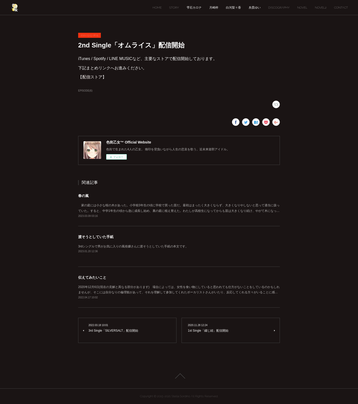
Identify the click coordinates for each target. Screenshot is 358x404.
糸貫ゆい (255, 7)
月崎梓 (213, 7)
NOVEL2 (320, 7)
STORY (174, 7)
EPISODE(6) (85, 90)
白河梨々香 (233, 7)
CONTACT (341, 7)
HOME (157, 7)
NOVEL (302, 7)
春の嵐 (83, 196)
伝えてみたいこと (92, 277)
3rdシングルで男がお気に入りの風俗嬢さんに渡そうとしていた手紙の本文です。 (133, 246)
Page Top (179, 376)
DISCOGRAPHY (279, 7)
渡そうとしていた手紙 (95, 237)
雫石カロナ (194, 7)
